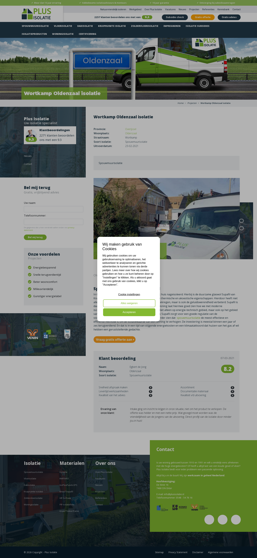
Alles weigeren (129, 303)
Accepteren (129, 312)
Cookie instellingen (129, 294)
